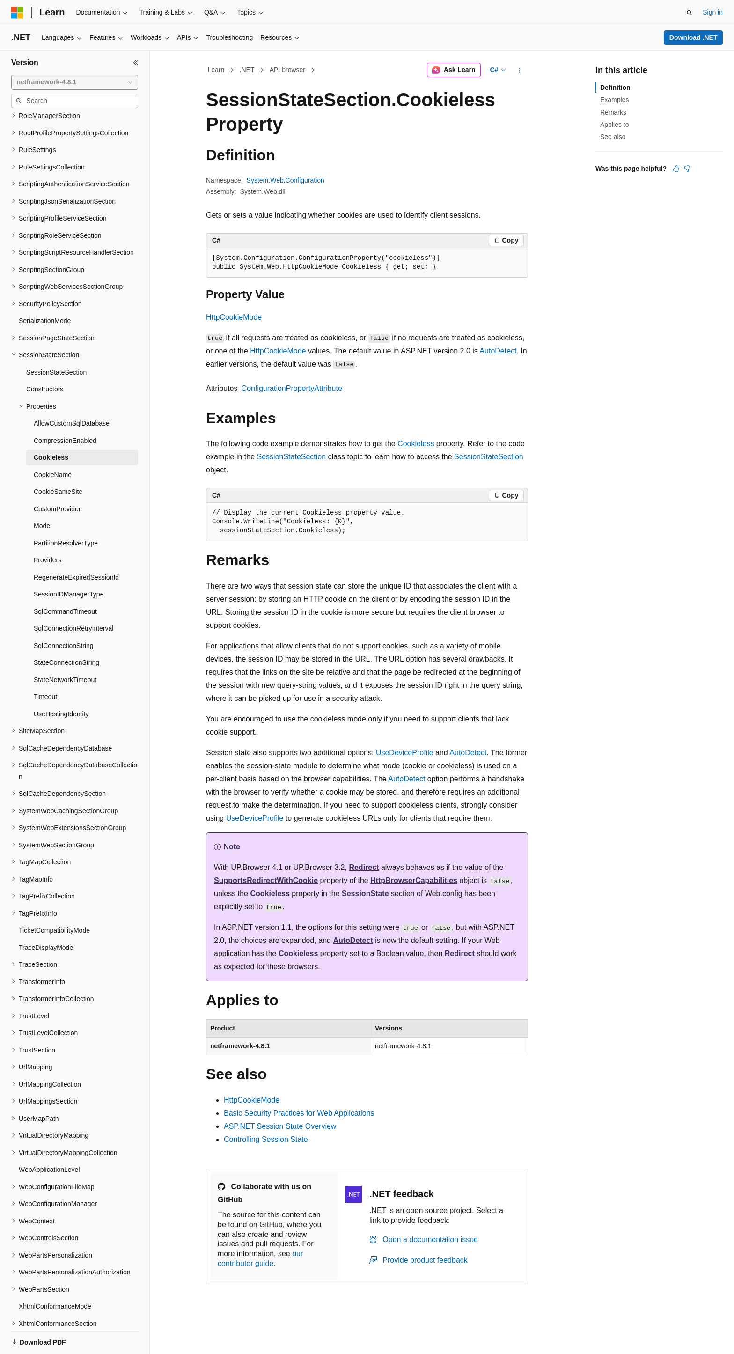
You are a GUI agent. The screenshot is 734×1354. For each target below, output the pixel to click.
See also (612, 136)
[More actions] (520, 70)
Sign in (713, 12)
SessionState (365, 894)
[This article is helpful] (676, 168)
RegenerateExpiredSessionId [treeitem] (76, 545)
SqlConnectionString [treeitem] (64, 613)
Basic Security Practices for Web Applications (299, 1113)
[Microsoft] (17, 13)
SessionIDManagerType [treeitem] (68, 562)
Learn (216, 70)
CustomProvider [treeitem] (57, 476)
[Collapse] (136, 62)
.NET (247, 70)
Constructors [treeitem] (44, 357)
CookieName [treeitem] (53, 442)
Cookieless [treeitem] (51, 425)
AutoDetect (497, 351)
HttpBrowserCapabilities (413, 880)
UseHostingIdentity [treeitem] (61, 681)
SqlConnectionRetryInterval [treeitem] (73, 596)
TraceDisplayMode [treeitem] (46, 915)
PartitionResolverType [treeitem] (66, 511)
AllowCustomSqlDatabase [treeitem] (72, 391)
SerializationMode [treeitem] (45, 288)
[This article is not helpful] (687, 168)
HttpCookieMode (234, 317)
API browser (287, 70)
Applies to (614, 124)
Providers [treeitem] (47, 527)
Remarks (613, 112)
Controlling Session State (266, 1139)
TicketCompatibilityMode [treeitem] (54, 898)
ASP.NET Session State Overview (280, 1126)
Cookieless (415, 444)
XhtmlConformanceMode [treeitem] (55, 1274)
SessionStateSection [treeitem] (56, 340)
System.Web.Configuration (285, 180)
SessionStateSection (291, 457)
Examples (614, 99)
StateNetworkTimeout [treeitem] (65, 647)
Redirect (364, 867)
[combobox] (74, 82)
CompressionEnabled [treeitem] (65, 408)
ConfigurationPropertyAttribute (292, 388)
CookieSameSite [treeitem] (58, 459)
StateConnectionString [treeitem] (66, 630)
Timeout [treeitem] (45, 664)
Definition (615, 87)
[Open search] (689, 12)
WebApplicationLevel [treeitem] (49, 1137)
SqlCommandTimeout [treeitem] (65, 579)
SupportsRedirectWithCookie (266, 880)
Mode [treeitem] (42, 493)
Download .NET (693, 37)
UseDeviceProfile (404, 753)
